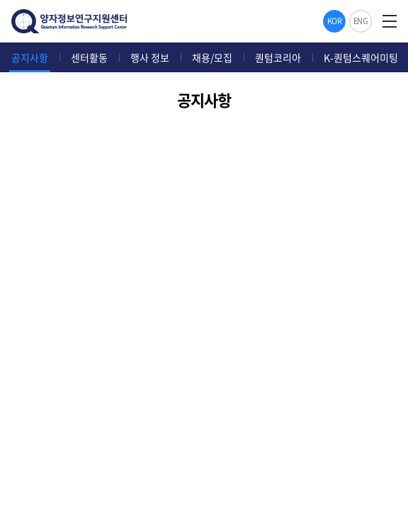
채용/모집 (212, 57)
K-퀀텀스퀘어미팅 (361, 57)
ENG (360, 21)
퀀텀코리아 (278, 57)
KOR (334, 21)
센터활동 (89, 57)
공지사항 (29, 57)
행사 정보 (149, 57)
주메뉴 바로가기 (0, 0)
